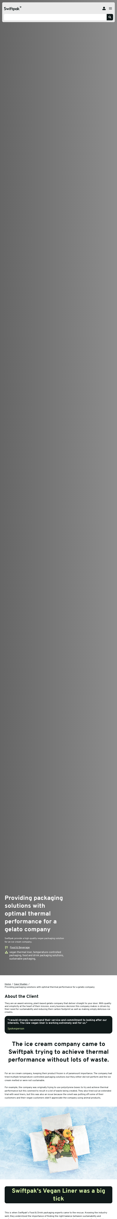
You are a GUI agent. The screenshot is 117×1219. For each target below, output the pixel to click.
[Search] (110, 17)
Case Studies (21, 984)
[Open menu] (110, 8)
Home (8, 984)
